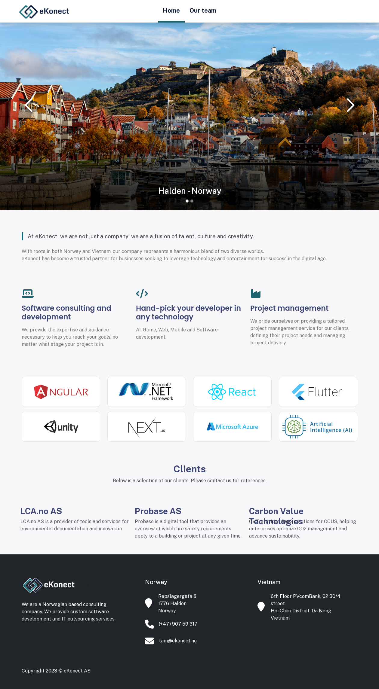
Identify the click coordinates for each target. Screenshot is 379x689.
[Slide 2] (191, 201)
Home (171, 10)
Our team (203, 10)
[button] (28, 105)
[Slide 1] (187, 201)
